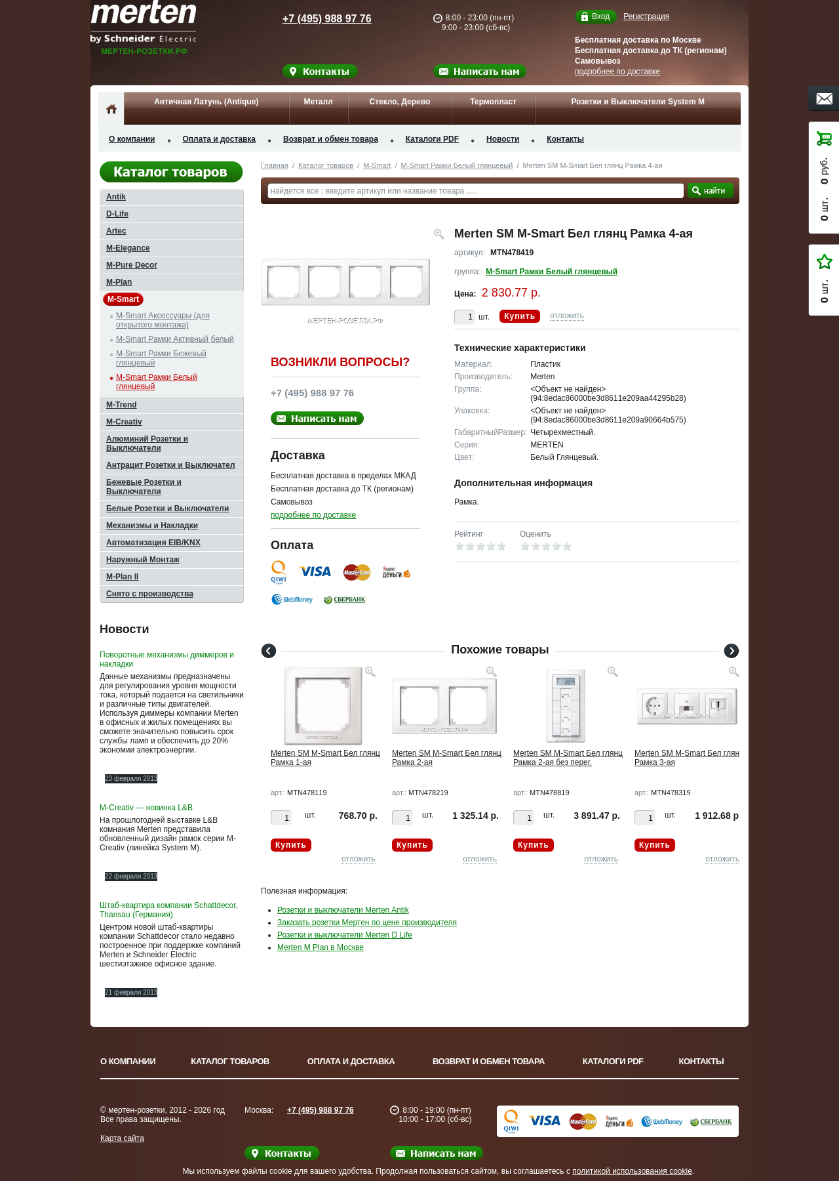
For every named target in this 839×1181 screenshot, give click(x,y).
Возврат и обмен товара (330, 139)
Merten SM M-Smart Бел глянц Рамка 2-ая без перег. (568, 758)
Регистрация (646, 16)
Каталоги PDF (432, 139)
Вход (601, 17)
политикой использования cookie (632, 1171)
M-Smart (377, 165)
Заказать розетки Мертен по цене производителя (367, 922)
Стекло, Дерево (399, 101)
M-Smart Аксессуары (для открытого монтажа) (163, 320)
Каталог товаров (325, 165)
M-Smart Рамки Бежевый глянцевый (161, 358)
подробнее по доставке (617, 71)
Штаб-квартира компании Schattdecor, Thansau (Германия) (169, 910)
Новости (502, 139)
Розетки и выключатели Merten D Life (344, 935)
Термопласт (493, 101)
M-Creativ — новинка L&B (146, 807)
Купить (520, 316)
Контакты (565, 139)
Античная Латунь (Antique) (206, 101)
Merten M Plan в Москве (320, 947)
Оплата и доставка (219, 139)
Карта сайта (122, 1138)
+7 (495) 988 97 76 (314, 18)
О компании (132, 139)
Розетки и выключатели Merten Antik (343, 910)
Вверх (790, 1140)
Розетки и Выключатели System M (638, 101)
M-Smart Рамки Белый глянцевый (457, 165)
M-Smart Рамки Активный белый (175, 339)
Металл (317, 101)
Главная (274, 165)
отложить (567, 315)
